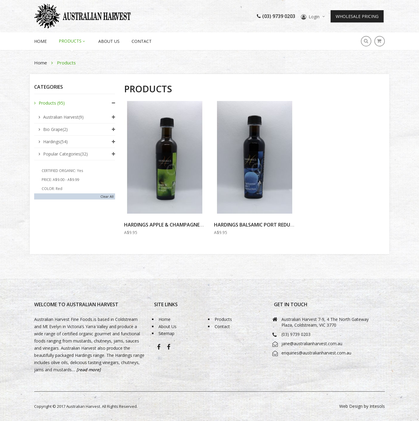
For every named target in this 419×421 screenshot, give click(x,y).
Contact (142, 41)
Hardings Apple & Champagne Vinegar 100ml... (182, 224)
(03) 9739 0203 (276, 16)
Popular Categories (65, 154)
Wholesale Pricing (357, 16)
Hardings (55, 141)
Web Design (351, 406)
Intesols (377, 406)
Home (41, 63)
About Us (109, 41)
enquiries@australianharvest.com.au (316, 353)
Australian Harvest (63, 117)
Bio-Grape (168, 349)
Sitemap (166, 334)
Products (52, 103)
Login (314, 16)
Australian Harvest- (158, 349)
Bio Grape (55, 129)
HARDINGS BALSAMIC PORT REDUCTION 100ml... (269, 224)
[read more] (88, 369)
